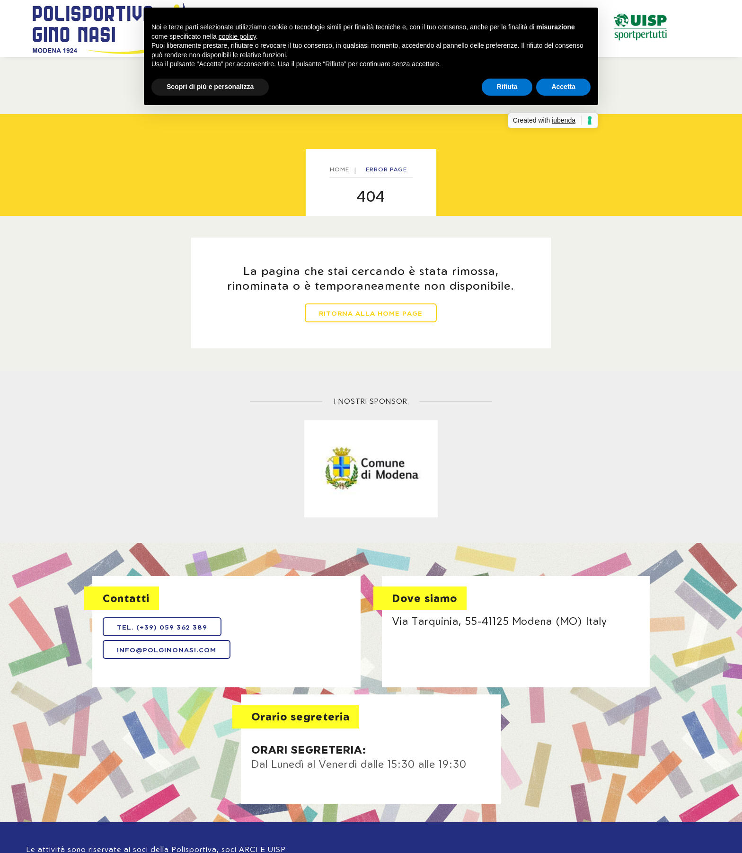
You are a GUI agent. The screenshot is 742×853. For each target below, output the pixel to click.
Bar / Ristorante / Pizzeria (626, 70)
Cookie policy (386, 776)
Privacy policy (323, 776)
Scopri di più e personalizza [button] (210, 86)
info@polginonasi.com (113, 662)
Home (69, 70)
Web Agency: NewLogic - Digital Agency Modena (96, 801)
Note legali (264, 776)
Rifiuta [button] (507, 86)
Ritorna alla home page (371, 336)
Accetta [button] (563, 86)
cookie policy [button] (237, 36)
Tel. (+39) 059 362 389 (109, 639)
